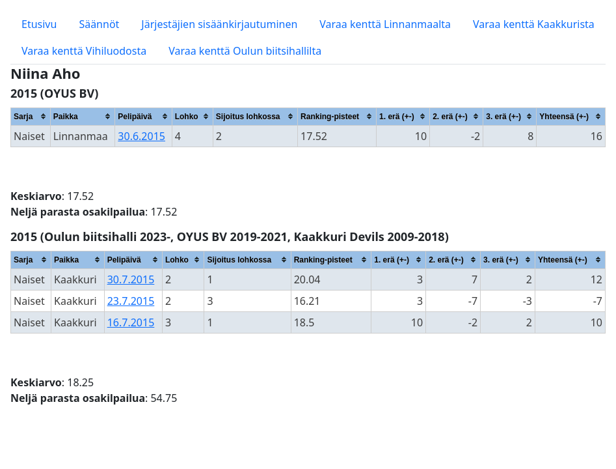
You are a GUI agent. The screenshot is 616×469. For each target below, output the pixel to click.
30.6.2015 (141, 136)
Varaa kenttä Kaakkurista (534, 24)
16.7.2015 (131, 322)
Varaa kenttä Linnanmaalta (385, 24)
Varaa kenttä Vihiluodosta (83, 51)
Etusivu (39, 24)
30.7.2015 (131, 279)
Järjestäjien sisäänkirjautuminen (219, 24)
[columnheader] (31, 116)
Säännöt (99, 24)
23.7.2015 (131, 301)
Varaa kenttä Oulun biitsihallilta (244, 51)
